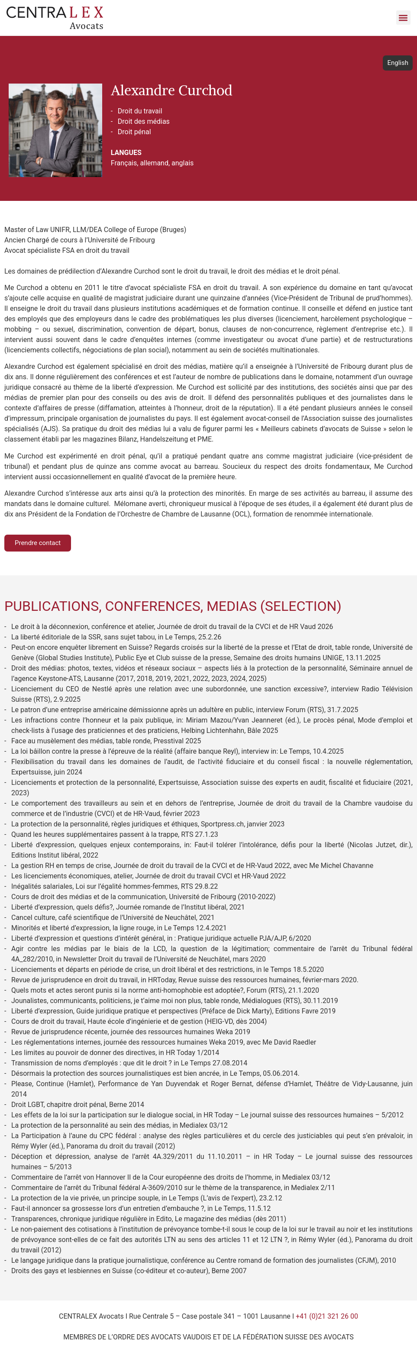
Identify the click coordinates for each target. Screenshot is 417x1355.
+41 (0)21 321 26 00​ (327, 1316)
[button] (403, 17)
